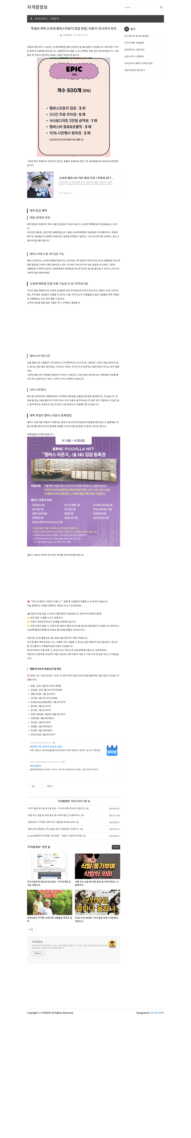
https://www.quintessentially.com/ (45, 883)
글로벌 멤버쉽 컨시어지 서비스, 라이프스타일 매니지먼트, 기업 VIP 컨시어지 (64, 890)
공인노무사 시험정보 (134, 97)
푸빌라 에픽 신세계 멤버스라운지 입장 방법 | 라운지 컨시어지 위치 (73, 70)
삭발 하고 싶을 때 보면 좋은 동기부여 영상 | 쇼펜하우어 (54, 936)
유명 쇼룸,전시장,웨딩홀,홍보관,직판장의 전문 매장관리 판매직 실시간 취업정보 (65, 871)
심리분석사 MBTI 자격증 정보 (138, 104)
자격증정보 (67, 76)
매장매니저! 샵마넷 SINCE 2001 (46, 867)
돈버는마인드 (41, 18)
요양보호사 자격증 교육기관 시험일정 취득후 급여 (51, 943)
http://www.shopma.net (40, 863)
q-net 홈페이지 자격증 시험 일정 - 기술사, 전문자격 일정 (55, 956)
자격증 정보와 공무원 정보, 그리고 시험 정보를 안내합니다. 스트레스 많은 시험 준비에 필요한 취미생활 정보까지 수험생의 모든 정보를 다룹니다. (70, 1067)
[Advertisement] (95, 45)
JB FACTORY (157, 1133)
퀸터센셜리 (35, 886)
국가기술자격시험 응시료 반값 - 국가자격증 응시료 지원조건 (56, 929)
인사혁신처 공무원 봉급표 (136, 77)
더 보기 (116, 968)
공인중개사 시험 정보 (134, 91)
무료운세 (54, 18)
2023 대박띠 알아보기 (134, 111)
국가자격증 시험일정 (134, 84)
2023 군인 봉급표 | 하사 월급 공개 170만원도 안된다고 (53, 949)
